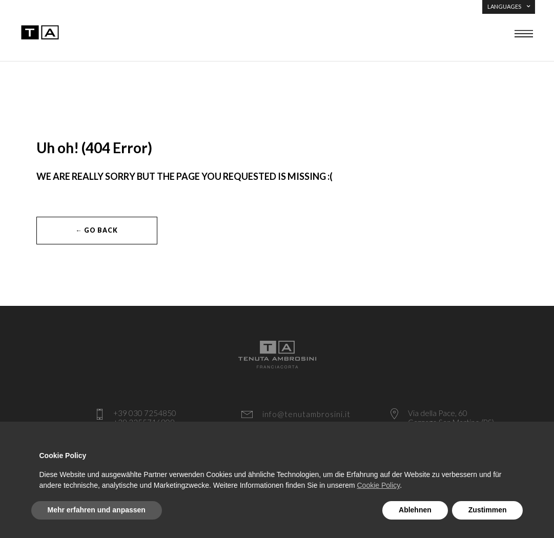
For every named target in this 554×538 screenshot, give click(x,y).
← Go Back (96, 230)
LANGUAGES (508, 6)
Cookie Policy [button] (378, 485)
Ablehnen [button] (415, 510)
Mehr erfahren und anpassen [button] (97, 510)
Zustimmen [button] (487, 510)
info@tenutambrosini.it (306, 414)
